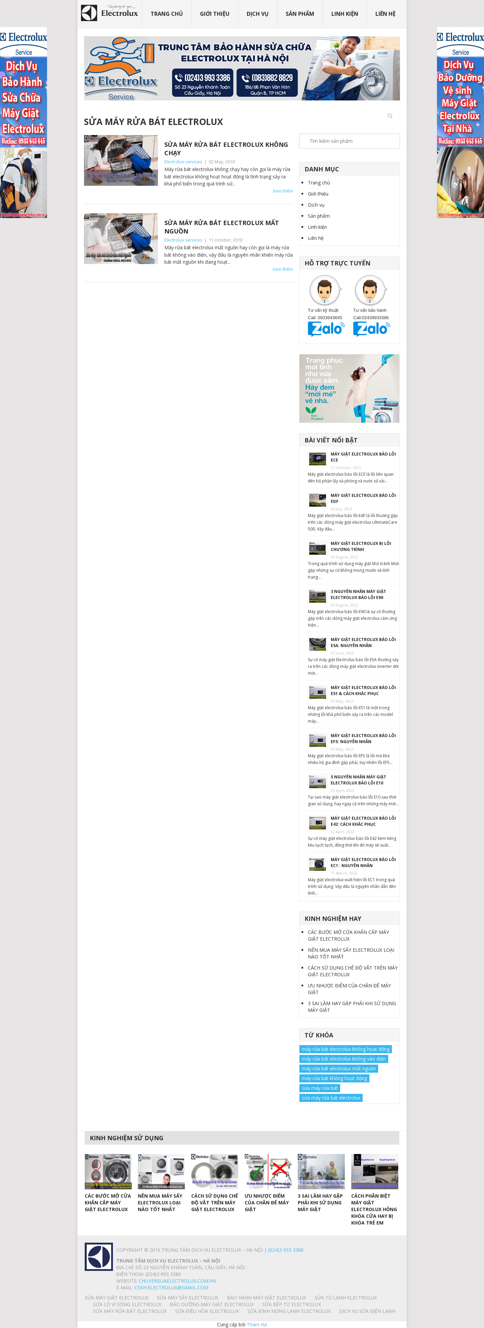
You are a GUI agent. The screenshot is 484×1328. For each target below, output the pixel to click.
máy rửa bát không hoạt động (334, 1078)
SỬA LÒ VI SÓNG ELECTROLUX (127, 1304)
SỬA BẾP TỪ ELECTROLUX (291, 1304)
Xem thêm (283, 191)
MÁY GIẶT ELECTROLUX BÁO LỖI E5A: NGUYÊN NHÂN (363, 642)
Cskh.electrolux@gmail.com (171, 1287)
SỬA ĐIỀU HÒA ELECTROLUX (207, 1311)
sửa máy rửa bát (320, 1088)
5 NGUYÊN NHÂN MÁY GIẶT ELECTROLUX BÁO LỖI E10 (358, 780)
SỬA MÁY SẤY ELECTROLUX (187, 1297)
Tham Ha (257, 1324)
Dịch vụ (258, 13)
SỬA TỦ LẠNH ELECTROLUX (346, 1297)
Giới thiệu (215, 13)
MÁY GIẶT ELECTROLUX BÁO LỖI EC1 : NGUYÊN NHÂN (363, 862)
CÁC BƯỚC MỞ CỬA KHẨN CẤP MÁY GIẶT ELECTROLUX (348, 935)
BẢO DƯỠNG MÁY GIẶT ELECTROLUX (212, 1304)
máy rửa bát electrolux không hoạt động (346, 1049)
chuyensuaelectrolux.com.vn (177, 1281)
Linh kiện (344, 13)
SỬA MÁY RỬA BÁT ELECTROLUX (130, 1311)
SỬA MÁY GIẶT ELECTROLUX (117, 1297)
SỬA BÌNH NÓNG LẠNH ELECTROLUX (289, 1311)
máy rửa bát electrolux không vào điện (344, 1059)
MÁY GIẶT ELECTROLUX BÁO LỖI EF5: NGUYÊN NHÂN (363, 738)
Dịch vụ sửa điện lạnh (367, 1311)
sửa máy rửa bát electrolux (331, 1098)
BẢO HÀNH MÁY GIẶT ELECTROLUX (266, 1297)
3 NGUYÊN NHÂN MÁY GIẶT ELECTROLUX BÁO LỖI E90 (358, 594)
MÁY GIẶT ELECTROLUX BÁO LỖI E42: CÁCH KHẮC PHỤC (363, 821)
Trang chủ (167, 13)
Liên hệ (385, 13)
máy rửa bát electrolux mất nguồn (339, 1068)
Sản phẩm (300, 13)
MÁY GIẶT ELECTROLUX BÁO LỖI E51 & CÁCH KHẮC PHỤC (363, 690)
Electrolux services (183, 162)
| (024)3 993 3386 (283, 1250)
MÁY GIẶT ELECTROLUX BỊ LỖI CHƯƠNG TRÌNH (361, 546)
